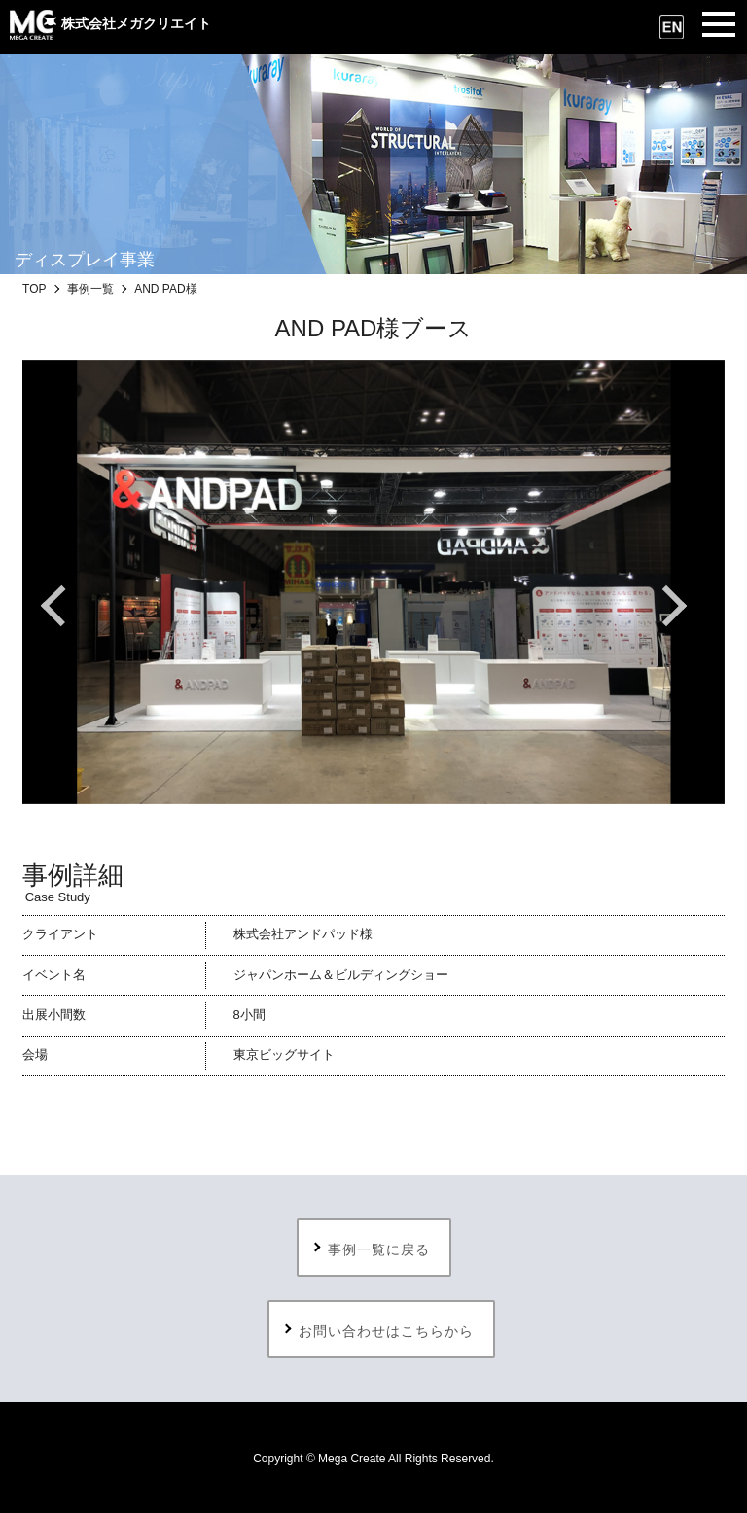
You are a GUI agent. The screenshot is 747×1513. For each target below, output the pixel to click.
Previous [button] (71, 605)
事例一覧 (90, 289)
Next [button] (676, 605)
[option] (373, 582)
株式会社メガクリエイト (110, 23)
